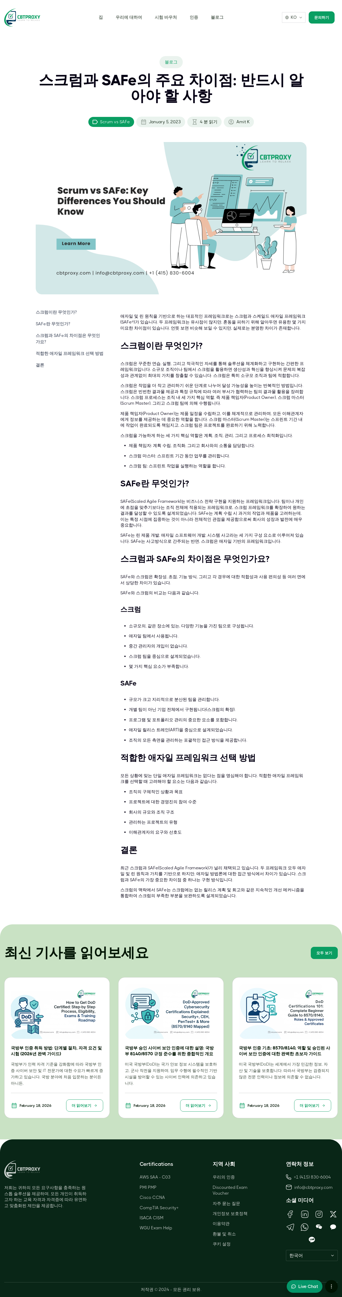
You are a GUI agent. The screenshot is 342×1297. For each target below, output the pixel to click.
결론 (40, 365)
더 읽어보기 (85, 1105)
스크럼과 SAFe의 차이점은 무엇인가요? (68, 338)
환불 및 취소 (224, 1233)
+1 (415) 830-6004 (308, 1177)
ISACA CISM (151, 1217)
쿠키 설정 (222, 1243)
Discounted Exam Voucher (230, 1190)
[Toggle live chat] (304, 1286)
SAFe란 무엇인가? (53, 323)
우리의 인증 (224, 1177)
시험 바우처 (166, 17)
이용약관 (221, 1223)
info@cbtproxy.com (313, 1187)
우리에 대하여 (129, 17)
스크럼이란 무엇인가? (56, 312)
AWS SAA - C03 (155, 1177)
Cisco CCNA (152, 1197)
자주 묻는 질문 (226, 1203)
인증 (194, 17)
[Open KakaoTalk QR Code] (333, 1227)
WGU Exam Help (156, 1227)
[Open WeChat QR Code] (318, 1227)
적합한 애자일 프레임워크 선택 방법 (69, 353)
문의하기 (321, 17)
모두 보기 (324, 953)
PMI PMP (148, 1187)
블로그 (217, 17)
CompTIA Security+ (159, 1207)
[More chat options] (331, 1286)
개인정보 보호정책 (230, 1213)
